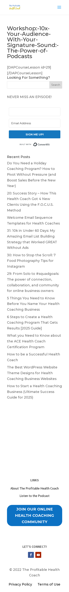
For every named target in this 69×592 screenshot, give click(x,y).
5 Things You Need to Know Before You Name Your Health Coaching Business (33, 304)
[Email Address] (34, 123)
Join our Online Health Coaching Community (34, 515)
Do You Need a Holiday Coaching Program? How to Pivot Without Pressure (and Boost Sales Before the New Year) (31, 174)
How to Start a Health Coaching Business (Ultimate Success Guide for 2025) (34, 391)
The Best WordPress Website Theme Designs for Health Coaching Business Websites (32, 373)
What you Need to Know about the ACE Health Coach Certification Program (34, 341)
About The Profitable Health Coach (34, 488)
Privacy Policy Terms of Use (34, 584)
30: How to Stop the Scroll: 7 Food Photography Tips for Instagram (31, 261)
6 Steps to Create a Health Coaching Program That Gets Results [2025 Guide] (32, 322)
